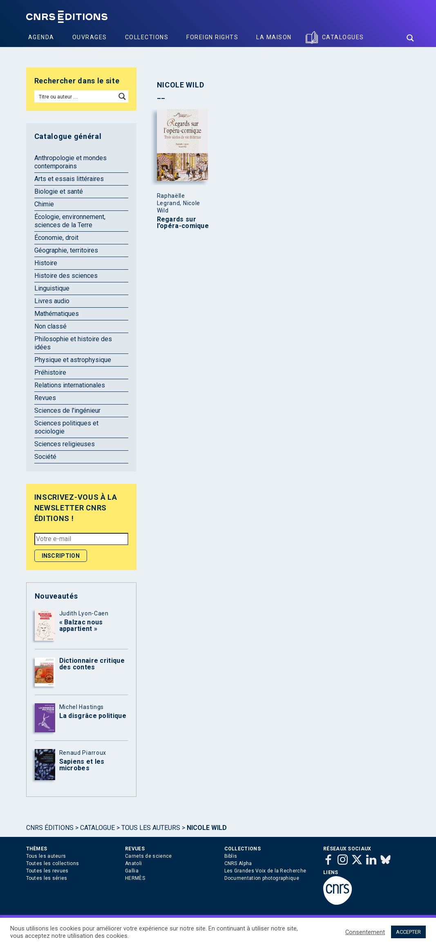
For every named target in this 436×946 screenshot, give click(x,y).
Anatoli (133, 863)
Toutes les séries (46, 878)
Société (45, 457)
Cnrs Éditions (50, 828)
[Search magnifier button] (410, 38)
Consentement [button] (365, 932)
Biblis (230, 856)
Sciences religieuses (64, 444)
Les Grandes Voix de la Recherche (265, 871)
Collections (147, 37)
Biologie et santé (58, 191)
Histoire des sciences (66, 276)
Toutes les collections (52, 863)
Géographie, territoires (66, 250)
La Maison (274, 37)
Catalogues (343, 37)
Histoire (45, 263)
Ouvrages (89, 37)
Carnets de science (148, 856)
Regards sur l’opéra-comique (183, 222)
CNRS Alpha (238, 863)
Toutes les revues (47, 871)
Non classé (50, 326)
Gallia (132, 871)
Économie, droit (56, 238)
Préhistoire (50, 372)
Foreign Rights (212, 37)
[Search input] (76, 96)
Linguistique (51, 288)
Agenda (41, 37)
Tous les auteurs (150, 828)
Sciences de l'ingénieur (67, 410)
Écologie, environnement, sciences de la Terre (69, 221)
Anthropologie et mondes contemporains (70, 162)
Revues (45, 398)
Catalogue (97, 828)
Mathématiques (56, 314)
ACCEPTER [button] (408, 932)
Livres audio (51, 301)
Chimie (44, 204)
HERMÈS (135, 878)
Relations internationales (69, 385)
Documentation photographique (261, 878)
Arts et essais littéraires (69, 179)
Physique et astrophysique (72, 360)
